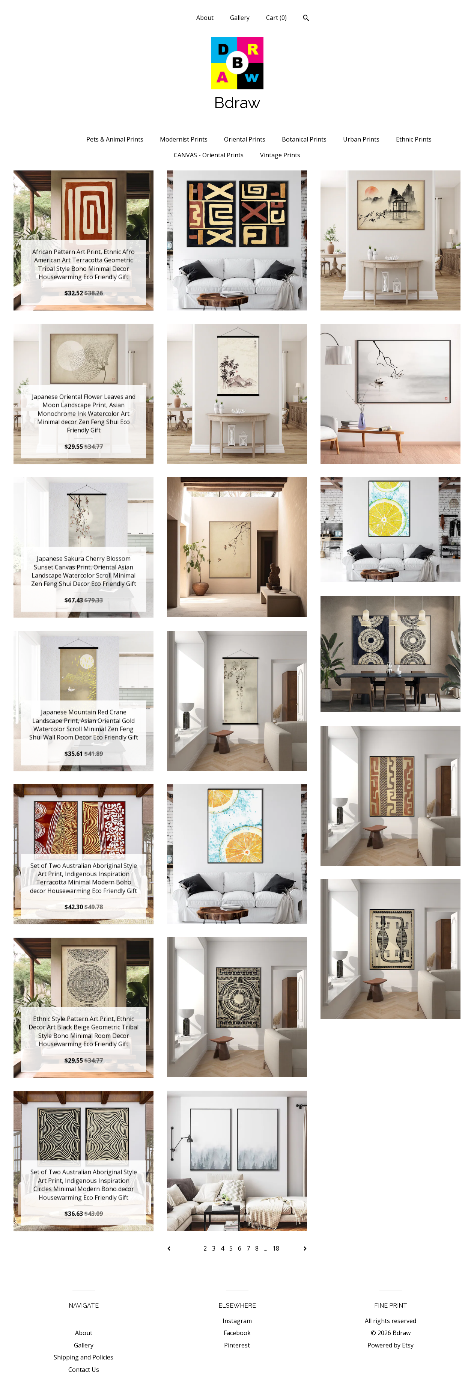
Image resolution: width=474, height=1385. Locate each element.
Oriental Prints (244, 139)
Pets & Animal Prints (114, 139)
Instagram (237, 1321)
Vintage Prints (280, 155)
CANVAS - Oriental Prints (209, 155)
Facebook (237, 1333)
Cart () (276, 18)
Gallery (240, 18)
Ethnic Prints (414, 139)
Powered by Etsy (390, 1345)
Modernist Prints (184, 139)
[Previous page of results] (169, 1248)
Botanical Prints (304, 139)
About (205, 18)
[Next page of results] (305, 1248)
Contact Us (83, 1369)
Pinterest (237, 1345)
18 (275, 1248)
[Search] (306, 19)
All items (56, 139)
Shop (172, 18)
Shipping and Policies (83, 1357)
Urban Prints (361, 139)
